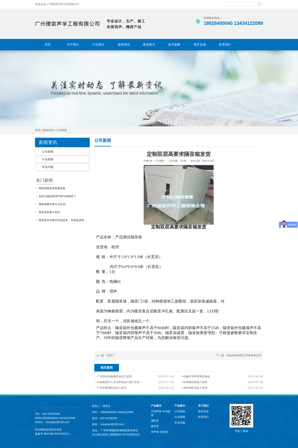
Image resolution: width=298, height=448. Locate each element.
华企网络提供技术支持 (48, 429)
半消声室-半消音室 (160, 413)
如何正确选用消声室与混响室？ (57, 196)
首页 (48, 44)
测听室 (155, 420)
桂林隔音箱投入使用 (195, 382)
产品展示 (98, 44)
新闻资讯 (124, 44)
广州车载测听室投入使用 (111, 387)
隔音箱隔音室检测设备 (52, 188)
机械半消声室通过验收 (196, 376)
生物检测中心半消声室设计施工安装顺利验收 (120, 382)
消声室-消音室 (159, 431)
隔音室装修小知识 (49, 212)
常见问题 (47, 166)
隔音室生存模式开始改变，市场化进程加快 (64, 220)
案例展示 (149, 44)
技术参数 (174, 44)
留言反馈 (200, 44)
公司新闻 (61, 130)
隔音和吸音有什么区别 (52, 204)
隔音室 (155, 426)
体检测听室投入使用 (195, 387)
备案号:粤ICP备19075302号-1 (52, 433)
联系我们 (225, 44)
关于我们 (73, 44)
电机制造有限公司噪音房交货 (244, 355)
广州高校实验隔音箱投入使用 (114, 376)
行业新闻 (47, 159)
